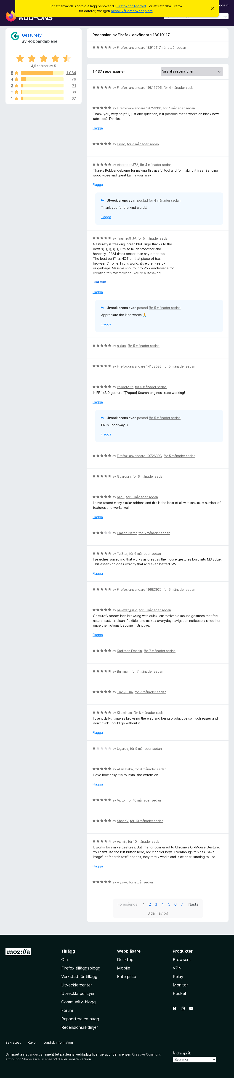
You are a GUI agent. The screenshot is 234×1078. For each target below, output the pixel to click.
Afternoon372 (127, 165)
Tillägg (68, 951)
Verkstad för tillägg (79, 976)
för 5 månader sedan (153, 238)
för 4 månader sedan (179, 87)
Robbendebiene (42, 41)
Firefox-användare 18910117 (138, 47)
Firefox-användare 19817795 (139, 87)
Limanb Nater (127, 533)
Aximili (121, 841)
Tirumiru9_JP (126, 238)
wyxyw (122, 882)
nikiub (121, 346)
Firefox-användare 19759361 (139, 108)
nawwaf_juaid (127, 610)
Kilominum (124, 713)
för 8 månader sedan (149, 713)
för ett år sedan (174, 47)
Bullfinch (123, 671)
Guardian (124, 476)
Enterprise (126, 976)
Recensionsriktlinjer (79, 1027)
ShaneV (122, 821)
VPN (177, 968)
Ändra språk (182, 1053)
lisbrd (121, 144)
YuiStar (122, 553)
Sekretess (13, 1042)
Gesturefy (32, 35)
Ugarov (122, 748)
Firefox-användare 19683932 (139, 589)
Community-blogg (78, 1001)
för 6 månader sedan (148, 476)
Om (64, 959)
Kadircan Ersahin (129, 651)
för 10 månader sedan (144, 800)
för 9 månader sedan (146, 748)
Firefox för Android (131, 6)
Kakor (32, 1042)
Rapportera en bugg (80, 1018)
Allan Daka (125, 769)
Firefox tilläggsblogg (80, 968)
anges (34, 1054)
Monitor (180, 985)
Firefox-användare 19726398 (139, 456)
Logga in (222, 5)
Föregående (127, 904)
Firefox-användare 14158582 (139, 366)
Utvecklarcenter (76, 985)
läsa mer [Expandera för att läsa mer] (99, 282)
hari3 (120, 497)
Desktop (125, 959)
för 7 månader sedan (160, 651)
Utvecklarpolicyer (78, 993)
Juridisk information (58, 1042)
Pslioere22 (125, 387)
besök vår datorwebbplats (132, 11)
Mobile (123, 968)
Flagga (98, 128)
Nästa (193, 904)
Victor (121, 800)
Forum (67, 1010)
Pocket (179, 993)
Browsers (182, 959)
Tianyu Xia (125, 692)
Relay (178, 976)
